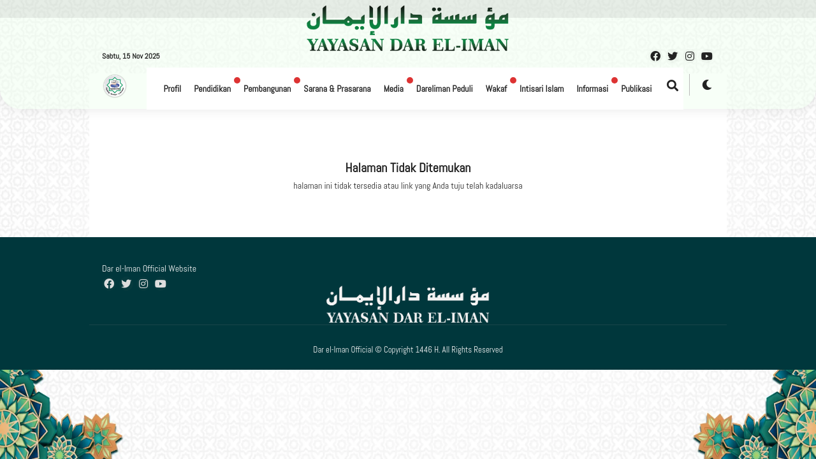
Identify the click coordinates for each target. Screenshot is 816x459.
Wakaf (496, 88)
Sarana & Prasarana (336, 88)
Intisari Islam (542, 88)
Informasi (592, 88)
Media (394, 88)
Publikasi (636, 88)
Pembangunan (267, 88)
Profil (172, 88)
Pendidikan (212, 88)
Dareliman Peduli (444, 88)
